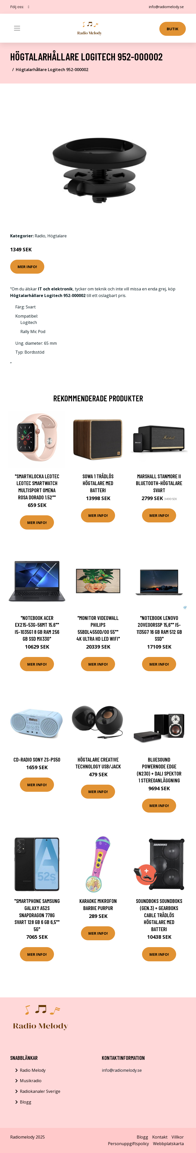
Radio (40, 236)
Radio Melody (33, 1070)
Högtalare (57, 236)
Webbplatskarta (168, 1143)
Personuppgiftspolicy (128, 1143)
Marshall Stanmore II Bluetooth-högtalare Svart (159, 483)
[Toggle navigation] (17, 28)
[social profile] (28, 7)
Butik (172, 28)
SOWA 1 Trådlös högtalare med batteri (98, 483)
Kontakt (159, 1137)
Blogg (25, 1102)
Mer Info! (27, 266)
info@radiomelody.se (166, 6)
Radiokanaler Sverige (40, 1091)
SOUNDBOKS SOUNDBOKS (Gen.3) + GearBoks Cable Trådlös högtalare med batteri (159, 915)
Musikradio (30, 1080)
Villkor (178, 1137)
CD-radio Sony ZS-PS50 (36, 759)
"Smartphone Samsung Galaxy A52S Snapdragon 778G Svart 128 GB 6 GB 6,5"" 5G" (37, 915)
